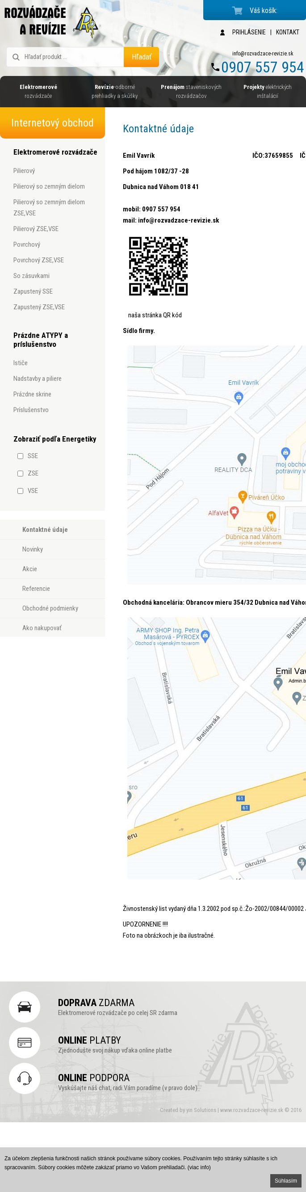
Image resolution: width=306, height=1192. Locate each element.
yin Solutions (202, 1110)
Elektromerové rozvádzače (55, 151)
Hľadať (141, 56)
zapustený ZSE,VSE (39, 307)
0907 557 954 (262, 67)
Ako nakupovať (42, 628)
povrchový (26, 244)
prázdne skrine (32, 394)
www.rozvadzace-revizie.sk (251, 1110)
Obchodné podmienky (50, 608)
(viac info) (199, 1167)
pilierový (24, 171)
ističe (20, 363)
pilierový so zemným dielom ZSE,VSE (49, 207)
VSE (33, 491)
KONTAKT (287, 32)
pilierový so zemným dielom (49, 186)
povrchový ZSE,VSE (38, 260)
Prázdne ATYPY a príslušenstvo (40, 340)
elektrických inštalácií (267, 91)
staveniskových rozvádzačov (191, 91)
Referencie (36, 589)
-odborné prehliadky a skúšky (115, 91)
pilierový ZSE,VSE (36, 229)
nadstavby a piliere (37, 379)
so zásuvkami (31, 276)
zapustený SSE (33, 291)
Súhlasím (286, 1181)
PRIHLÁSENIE (249, 32)
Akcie (29, 569)
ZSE (33, 473)
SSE (33, 456)
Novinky (32, 549)
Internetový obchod (52, 123)
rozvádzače (38, 91)
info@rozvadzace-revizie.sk (262, 54)
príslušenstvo (31, 410)
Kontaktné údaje (45, 530)
